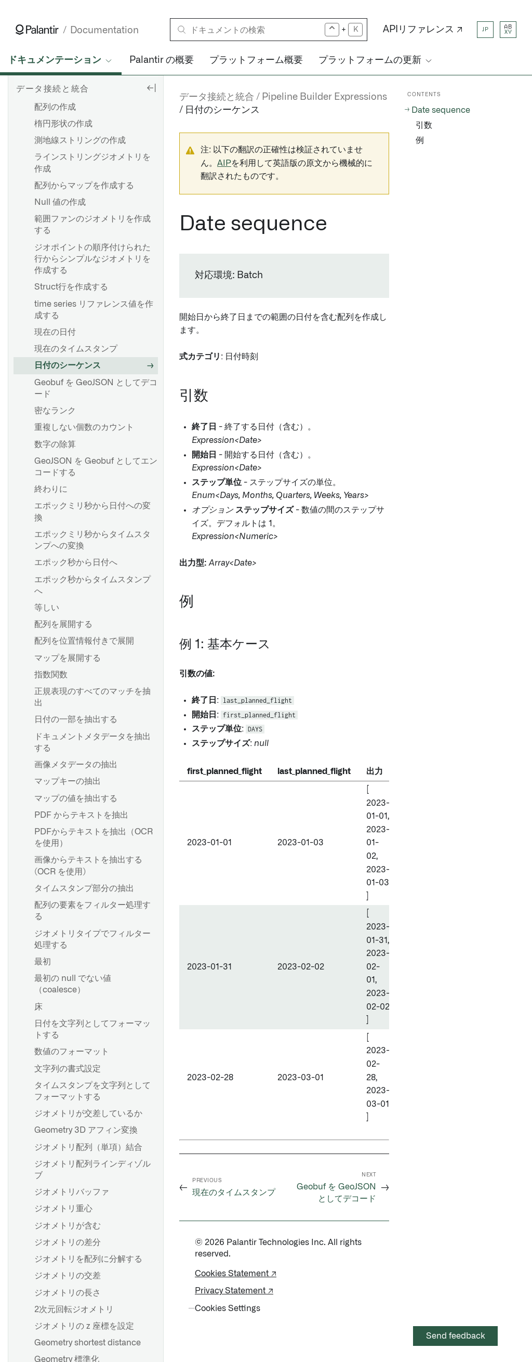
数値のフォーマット (71, 1051)
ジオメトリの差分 (67, 1242)
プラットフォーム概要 (256, 60)
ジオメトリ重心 (63, 1208)
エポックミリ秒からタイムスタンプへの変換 (92, 540)
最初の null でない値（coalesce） (72, 984)
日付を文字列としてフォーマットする (92, 1029)
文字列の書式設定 (67, 1069)
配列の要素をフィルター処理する (92, 911)
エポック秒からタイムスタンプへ (92, 585)
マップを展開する (67, 658)
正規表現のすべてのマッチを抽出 (92, 697)
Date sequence (440, 110)
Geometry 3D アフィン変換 (86, 1130)
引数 (424, 125)
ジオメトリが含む (67, 1226)
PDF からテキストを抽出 (81, 815)
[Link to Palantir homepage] (37, 29)
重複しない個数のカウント (84, 427)
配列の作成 (55, 107)
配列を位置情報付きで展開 (84, 641)
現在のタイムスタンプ (75, 349)
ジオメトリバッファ (71, 1192)
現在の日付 (55, 332)
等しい (46, 608)
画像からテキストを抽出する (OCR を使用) (88, 865)
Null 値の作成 (60, 202)
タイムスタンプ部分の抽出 (84, 888)
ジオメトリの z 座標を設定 (84, 1326)
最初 (42, 962)
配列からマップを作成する (84, 185)
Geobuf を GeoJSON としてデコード (95, 388)
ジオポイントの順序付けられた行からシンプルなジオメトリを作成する (92, 258)
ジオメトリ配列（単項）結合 (88, 1147)
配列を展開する (63, 624)
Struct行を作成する (71, 287)
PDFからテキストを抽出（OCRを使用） (93, 837)
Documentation (104, 30)
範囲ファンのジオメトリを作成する (92, 224)
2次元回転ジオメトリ (74, 1309)
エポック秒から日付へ (75, 562)
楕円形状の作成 (63, 124)
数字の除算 (55, 444)
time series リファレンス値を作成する (93, 310)
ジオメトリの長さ (67, 1293)
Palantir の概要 (161, 60)
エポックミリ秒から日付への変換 (92, 511)
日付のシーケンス (67, 365)
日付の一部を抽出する (75, 719)
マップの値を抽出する (75, 798)
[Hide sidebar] (151, 87)
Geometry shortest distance (87, 1343)
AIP (224, 163)
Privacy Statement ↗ (234, 1291)
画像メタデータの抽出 (75, 765)
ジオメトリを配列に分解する (88, 1259)
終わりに (51, 489)
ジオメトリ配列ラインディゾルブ (92, 1170)
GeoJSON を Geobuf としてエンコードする (95, 467)
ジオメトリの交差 (67, 1276)
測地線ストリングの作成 (80, 140)
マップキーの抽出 (67, 781)
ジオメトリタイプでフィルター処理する (92, 939)
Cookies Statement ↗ (235, 1273)
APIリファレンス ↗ (423, 29)
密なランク (55, 411)
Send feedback (455, 1336)
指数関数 (51, 675)
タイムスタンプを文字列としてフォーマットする (92, 1091)
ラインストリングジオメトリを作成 (92, 163)
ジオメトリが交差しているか (88, 1113)
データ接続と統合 (216, 97)
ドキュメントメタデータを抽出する (92, 742)
